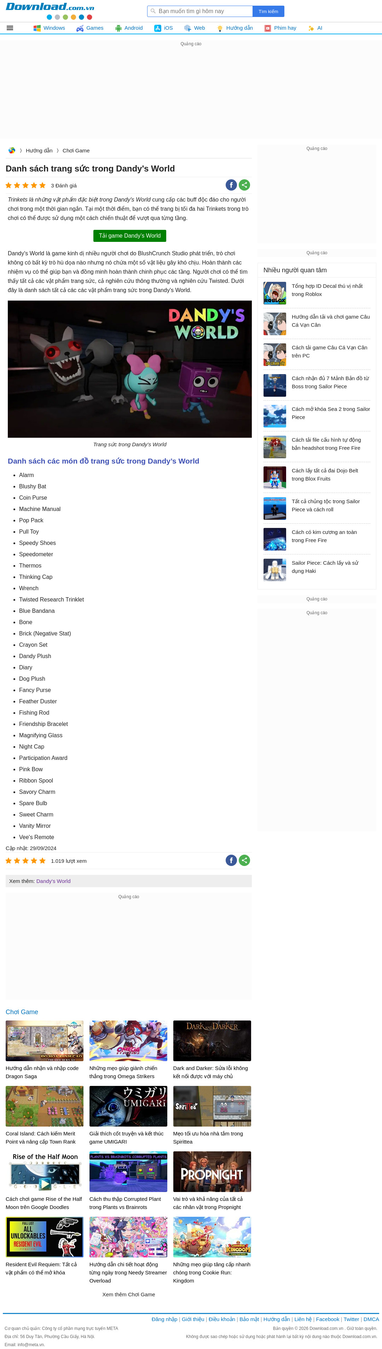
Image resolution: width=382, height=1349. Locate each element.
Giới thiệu (193, 1319)
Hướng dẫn (39, 150)
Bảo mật (249, 1319)
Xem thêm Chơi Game (128, 1294)
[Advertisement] (191, 97)
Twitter (351, 1319)
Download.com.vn (11, 151)
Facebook (328, 1319)
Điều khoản (222, 1319)
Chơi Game (76, 150)
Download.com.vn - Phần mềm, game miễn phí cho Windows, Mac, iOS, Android (50, 11)
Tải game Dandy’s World (130, 236)
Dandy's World (53, 881)
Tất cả (14, 28)
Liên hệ (303, 1319)
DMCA (371, 1319)
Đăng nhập (165, 1319)
